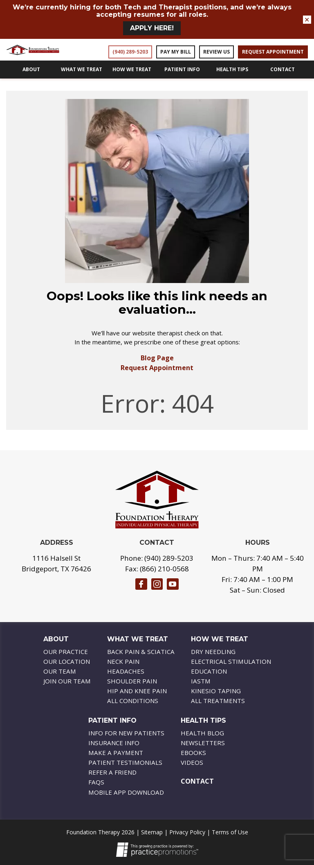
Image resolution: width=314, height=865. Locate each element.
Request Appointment (157, 378)
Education (209, 671)
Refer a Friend (112, 772)
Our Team (59, 671)
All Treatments (218, 700)
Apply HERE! (152, 28)
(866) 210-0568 (164, 568)
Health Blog (202, 733)
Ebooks (193, 752)
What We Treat (81, 80)
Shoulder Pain (132, 681)
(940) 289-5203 (168, 558)
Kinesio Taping (216, 691)
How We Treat (131, 80)
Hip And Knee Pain (137, 691)
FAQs (96, 782)
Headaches (125, 671)
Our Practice (65, 651)
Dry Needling (213, 651)
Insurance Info (113, 743)
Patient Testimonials (125, 762)
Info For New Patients (126, 733)
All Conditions (132, 700)
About (31, 80)
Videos (192, 762)
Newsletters (203, 743)
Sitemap (152, 832)
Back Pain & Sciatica (141, 651)
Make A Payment (115, 752)
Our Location (66, 661)
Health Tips (232, 80)
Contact (282, 80)
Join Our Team (67, 681)
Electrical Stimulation (231, 661)
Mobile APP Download (126, 792)
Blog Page (157, 368)
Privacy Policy (187, 832)
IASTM (201, 681)
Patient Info (182, 80)
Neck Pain (123, 661)
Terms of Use (230, 832)
